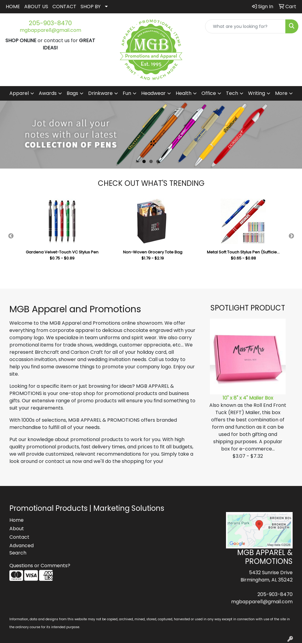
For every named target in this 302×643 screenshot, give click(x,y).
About (16, 528)
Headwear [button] (153, 93)
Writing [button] (256, 93)
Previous (11, 236)
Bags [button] (72, 93)
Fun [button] (127, 93)
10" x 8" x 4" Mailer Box (248, 397)
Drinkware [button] (100, 93)
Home (16, 520)
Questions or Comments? (39, 565)
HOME (13, 6)
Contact (19, 537)
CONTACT (64, 6)
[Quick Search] (245, 26)
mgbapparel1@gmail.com (50, 30)
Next (291, 236)
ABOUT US (36, 6)
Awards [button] (48, 93)
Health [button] (183, 93)
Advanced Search (21, 549)
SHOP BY (91, 6)
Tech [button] (232, 93)
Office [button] (208, 93)
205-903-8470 (50, 23)
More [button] (281, 93)
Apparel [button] (19, 93)
